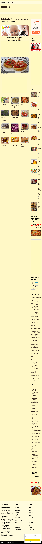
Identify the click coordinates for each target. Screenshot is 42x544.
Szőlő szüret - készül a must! (4, 105)
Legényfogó (34, 360)
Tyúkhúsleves (35, 349)
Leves (35, 282)
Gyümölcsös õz (35, 369)
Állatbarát (31, 520)
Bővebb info (32, 537)
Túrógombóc (39, 170)
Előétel (34, 283)
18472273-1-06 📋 (15, 39)
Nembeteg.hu (17, 524)
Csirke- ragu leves (35, 378)
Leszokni (17, 512)
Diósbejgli (34, 446)
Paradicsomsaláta (24, 119)
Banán (33, 466)
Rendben (32, 540)
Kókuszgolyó (34, 461)
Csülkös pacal (35, 393)
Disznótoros (3, 145)
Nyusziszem (34, 377)
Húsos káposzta (35, 420)
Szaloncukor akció (36, 467)
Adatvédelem (8, 542)
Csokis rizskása (14, 117)
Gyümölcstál (39, 203)
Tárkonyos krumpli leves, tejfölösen (15, 106)
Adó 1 (30, 507)
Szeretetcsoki (31, 527)
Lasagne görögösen (36, 380)
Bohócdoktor (17, 507)
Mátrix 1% (17, 515)
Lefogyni (17, 514)
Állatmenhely (17, 527)
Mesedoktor (17, 517)
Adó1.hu (30, 514)
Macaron (34, 464)
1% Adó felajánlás (18, 509)
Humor (30, 519)
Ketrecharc (31, 517)
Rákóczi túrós (24, 105)
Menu (21, 13)
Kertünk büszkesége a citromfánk (4, 119)
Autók (30, 524)
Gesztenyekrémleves (36, 297)
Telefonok (31, 522)
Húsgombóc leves (36, 455)
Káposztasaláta (35, 414)
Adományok (17, 510)
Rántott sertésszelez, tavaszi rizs (35, 411)
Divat (30, 510)
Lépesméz (34, 454)
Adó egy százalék (18, 520)
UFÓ (30, 515)
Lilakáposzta (14, 134)
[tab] (32, 89)
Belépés (13, 2)
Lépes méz (39, 160)
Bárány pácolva (35, 318)
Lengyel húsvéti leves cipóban (14, 144)
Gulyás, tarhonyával (36, 435)
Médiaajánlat (14, 542)
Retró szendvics (39, 94)
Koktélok (16, 522)
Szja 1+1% (31, 512)
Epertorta (23, 131)
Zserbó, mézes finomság (4, 131)
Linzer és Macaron (36, 457)
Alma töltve (34, 365)
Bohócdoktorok (32, 529)
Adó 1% (16, 519)
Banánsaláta (34, 321)
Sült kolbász (39, 116)
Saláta (33, 418)
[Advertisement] (15, 48)
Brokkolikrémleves (36, 307)
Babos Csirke (35, 322)
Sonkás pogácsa (35, 366)
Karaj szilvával (35, 368)
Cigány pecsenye (39, 104)
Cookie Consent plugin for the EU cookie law (32, 541)
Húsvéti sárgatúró (35, 350)
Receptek (6, 6)
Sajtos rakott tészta (36, 460)
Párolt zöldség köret (36, 433)
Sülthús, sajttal (35, 421)
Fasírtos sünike (35, 306)
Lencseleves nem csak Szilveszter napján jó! (35, 328)
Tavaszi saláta (35, 312)
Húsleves (34, 408)
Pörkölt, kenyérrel (39, 126)
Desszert (36, 286)
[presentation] (32, 89)
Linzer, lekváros (35, 463)
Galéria (4, 19)
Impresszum (3, 542)
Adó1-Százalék (18, 529)
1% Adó (30, 509)
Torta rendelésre (35, 426)
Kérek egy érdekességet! (36, 32)
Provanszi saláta (35, 313)
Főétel (35, 285)
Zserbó (33, 458)
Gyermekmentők (32, 525)
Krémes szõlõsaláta (36, 304)
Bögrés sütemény (35, 319)
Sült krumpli (34, 445)
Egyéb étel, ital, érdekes (17, 19)
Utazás (16, 525)
